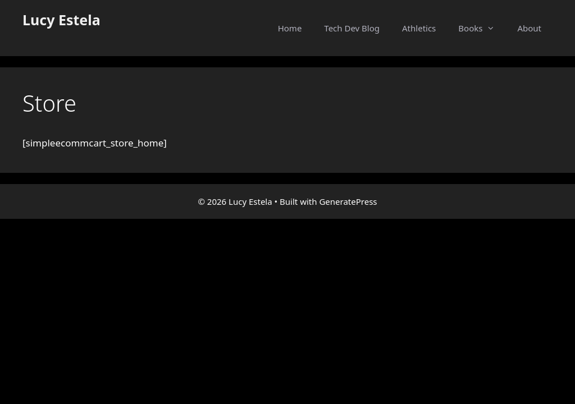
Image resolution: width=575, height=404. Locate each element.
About (529, 28)
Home (290, 28)
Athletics (419, 28)
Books (482, 28)
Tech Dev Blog (352, 28)
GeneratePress (348, 201)
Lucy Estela (61, 19)
